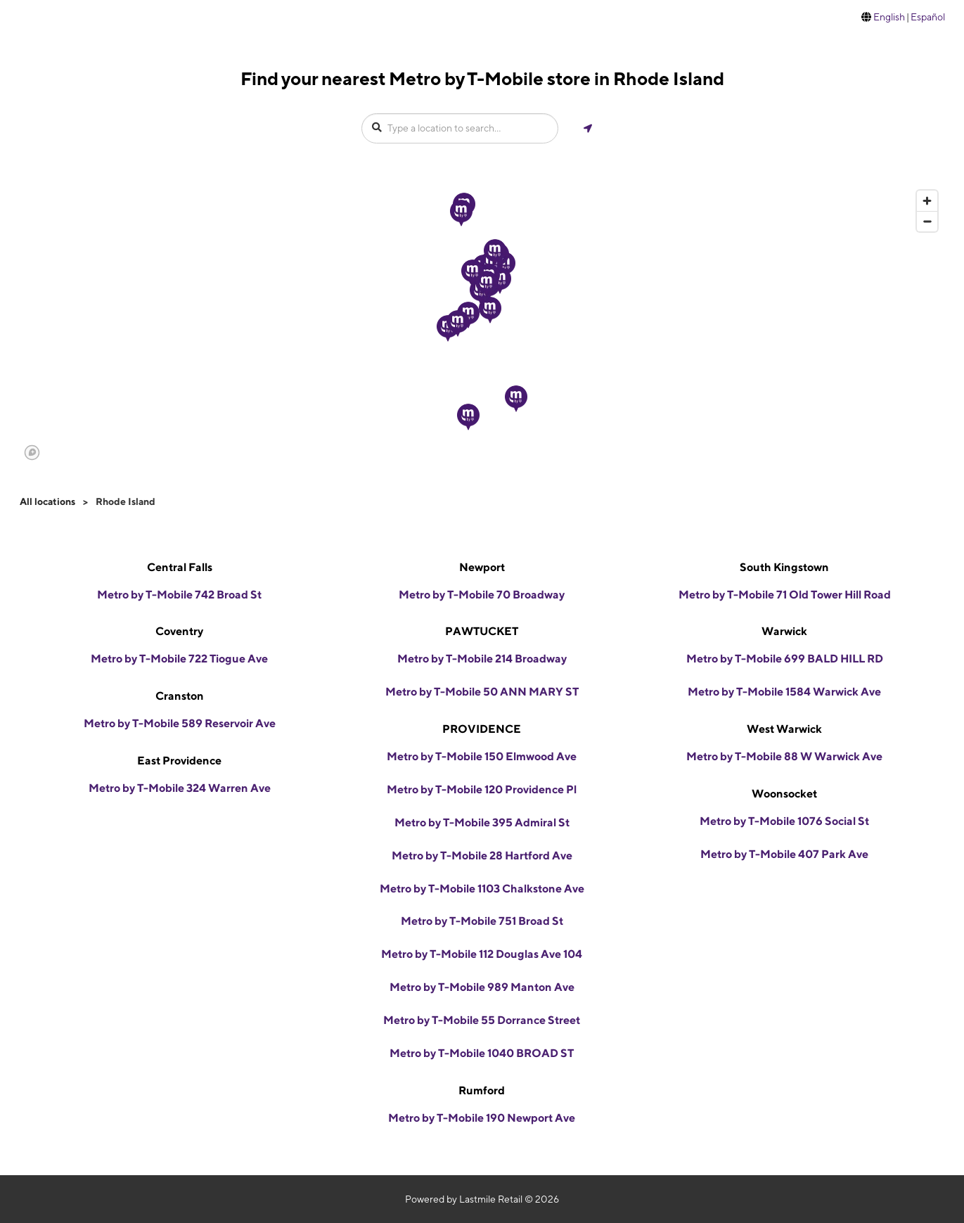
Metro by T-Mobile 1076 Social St (784, 821)
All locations (47, 501)
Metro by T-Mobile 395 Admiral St (482, 822)
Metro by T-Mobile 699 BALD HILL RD (784, 658)
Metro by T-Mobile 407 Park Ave (784, 854)
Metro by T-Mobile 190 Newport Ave (481, 1118)
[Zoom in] (927, 201)
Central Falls (179, 567)
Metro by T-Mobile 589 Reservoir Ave (180, 723)
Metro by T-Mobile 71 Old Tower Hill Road (785, 594)
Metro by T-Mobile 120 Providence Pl (482, 789)
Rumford (481, 1090)
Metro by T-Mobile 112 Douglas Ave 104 (481, 954)
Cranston (179, 696)
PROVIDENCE (481, 729)
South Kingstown (784, 567)
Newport (482, 567)
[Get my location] (587, 128)
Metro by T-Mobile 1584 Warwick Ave (784, 691)
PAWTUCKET (481, 631)
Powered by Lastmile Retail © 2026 (482, 1199)
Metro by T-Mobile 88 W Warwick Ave (784, 756)
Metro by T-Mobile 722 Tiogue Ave (179, 658)
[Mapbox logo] (32, 452)
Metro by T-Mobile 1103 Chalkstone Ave (482, 888)
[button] (490, 310)
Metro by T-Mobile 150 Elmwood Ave (482, 756)
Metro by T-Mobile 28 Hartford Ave (482, 855)
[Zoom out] (927, 221)
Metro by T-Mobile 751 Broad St (482, 921)
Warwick (784, 631)
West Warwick (784, 729)
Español (928, 17)
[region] (482, 324)
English (889, 17)
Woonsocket (784, 793)
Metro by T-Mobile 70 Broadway (482, 594)
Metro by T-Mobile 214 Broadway (482, 658)
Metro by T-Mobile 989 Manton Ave (482, 987)
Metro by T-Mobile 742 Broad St (179, 594)
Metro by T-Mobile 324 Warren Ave (180, 788)
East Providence (179, 760)
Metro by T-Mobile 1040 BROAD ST (482, 1053)
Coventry (179, 631)
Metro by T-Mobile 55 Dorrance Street (481, 1020)
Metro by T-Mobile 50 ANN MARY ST (482, 691)
